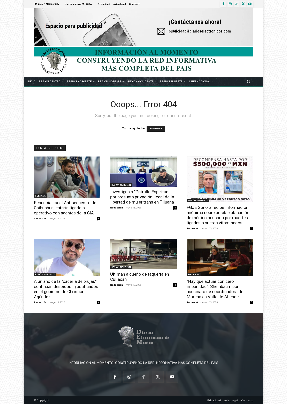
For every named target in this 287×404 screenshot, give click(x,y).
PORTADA (40, 195)
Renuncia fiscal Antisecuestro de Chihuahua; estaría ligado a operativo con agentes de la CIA (65, 207)
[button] (248, 81)
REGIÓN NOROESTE (121, 184)
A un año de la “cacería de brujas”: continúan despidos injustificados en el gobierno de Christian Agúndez (66, 289)
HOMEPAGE (156, 128)
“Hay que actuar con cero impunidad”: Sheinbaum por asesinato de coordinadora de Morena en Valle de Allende (215, 289)
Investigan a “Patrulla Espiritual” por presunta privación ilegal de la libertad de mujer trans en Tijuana (142, 197)
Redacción (40, 218)
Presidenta (193, 274)
